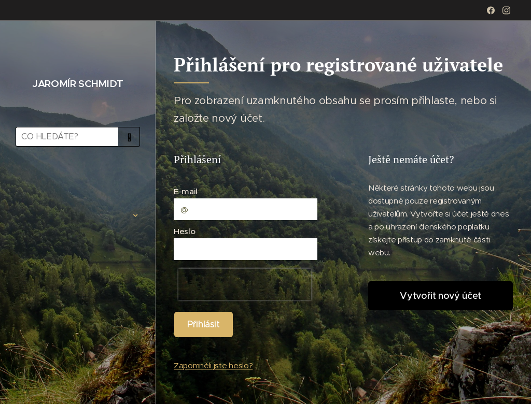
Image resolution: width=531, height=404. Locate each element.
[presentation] (244, 284)
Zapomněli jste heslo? (213, 365)
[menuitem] (77, 185)
